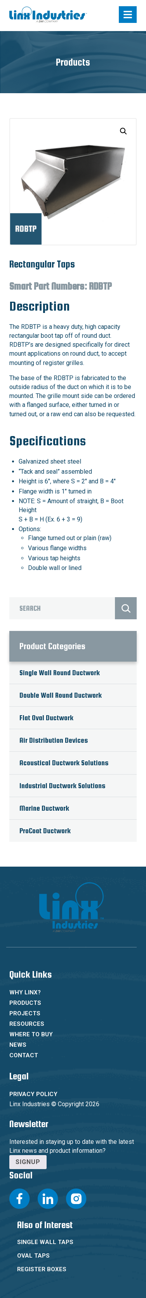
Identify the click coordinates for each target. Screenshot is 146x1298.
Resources (26, 1023)
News (17, 1044)
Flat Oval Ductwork (46, 718)
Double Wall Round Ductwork (60, 695)
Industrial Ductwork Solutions (62, 786)
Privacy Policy (33, 1094)
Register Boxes (41, 1269)
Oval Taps (33, 1255)
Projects (24, 1013)
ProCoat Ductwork (45, 831)
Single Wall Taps (45, 1242)
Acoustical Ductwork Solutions (63, 763)
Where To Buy (31, 1034)
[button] (123, 131)
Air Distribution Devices (53, 740)
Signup (28, 1162)
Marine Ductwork (44, 808)
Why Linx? (25, 992)
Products (25, 1002)
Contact (23, 1055)
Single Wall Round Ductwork (59, 673)
